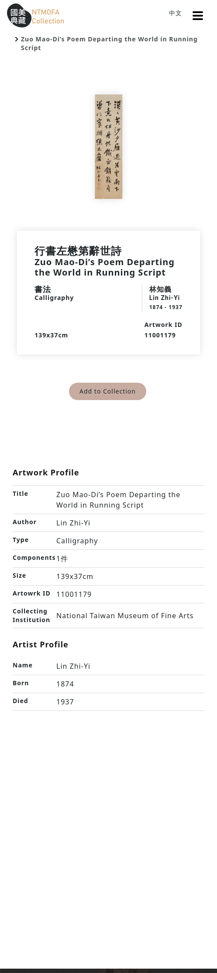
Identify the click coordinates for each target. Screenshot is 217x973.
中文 (175, 13)
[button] (198, 15)
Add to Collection (107, 391)
